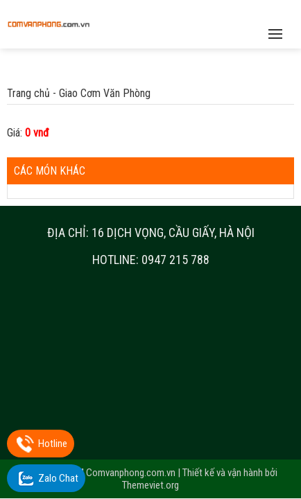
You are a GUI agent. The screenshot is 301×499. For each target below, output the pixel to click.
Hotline (52, 443)
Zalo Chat (58, 478)
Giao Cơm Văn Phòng (104, 93)
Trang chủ (28, 93)
